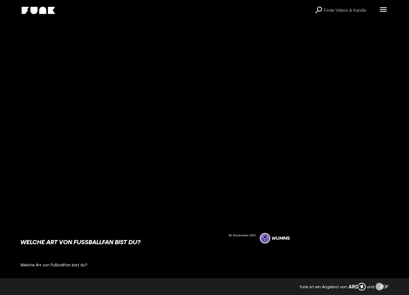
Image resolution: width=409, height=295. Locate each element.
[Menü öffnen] (383, 10)
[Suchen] (319, 10)
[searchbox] (350, 10)
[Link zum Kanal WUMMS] (275, 238)
